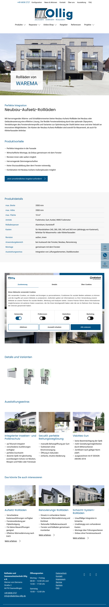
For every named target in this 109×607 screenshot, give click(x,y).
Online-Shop (48, 25)
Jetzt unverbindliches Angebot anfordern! (26, 178)
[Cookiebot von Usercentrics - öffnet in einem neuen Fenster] (91, 278)
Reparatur (33, 25)
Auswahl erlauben (54, 327)
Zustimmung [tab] (22, 284)
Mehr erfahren (12, 541)
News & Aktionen (50, 2)
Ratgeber (64, 25)
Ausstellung (81, 2)
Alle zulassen (86, 327)
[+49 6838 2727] (105, 256)
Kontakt (62, 2)
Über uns (71, 2)
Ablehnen (23, 327)
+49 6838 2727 (23, 2)
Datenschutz (61, 573)
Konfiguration (37, 2)
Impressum (60, 579)
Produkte (19, 25)
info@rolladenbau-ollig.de (15, 596)
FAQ (90, 2)
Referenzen (76, 25)
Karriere (59, 585)
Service (59, 582)
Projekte (87, 25)
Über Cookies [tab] (86, 284)
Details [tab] (54, 284)
